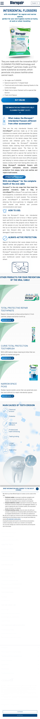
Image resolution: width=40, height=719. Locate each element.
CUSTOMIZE (20, 711)
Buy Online (20, 100)
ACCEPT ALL (20, 715)
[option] (20, 41)
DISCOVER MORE (7, 320)
